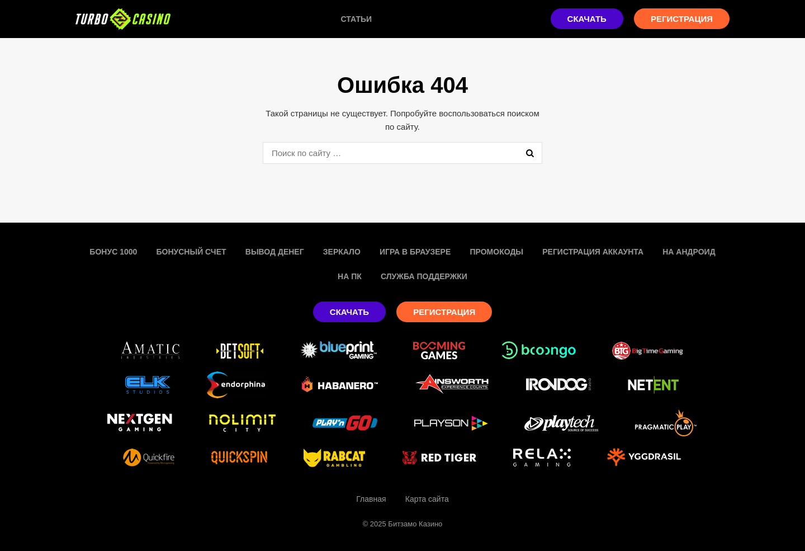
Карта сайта (427, 499)
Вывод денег (274, 251)
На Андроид (688, 251)
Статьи (356, 19)
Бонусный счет (191, 251)
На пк (350, 276)
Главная (371, 499)
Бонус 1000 (113, 251)
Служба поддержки (424, 276)
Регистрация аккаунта (592, 251)
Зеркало (342, 251)
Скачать (587, 18)
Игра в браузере (415, 251)
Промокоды (496, 251)
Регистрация (682, 18)
